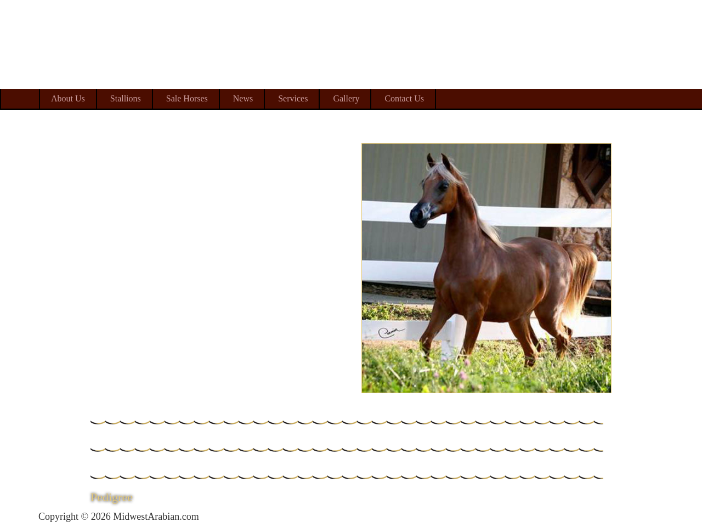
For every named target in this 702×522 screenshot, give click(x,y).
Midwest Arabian (612, 71)
